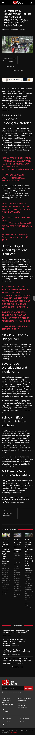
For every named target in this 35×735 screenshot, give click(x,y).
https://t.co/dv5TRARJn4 (16, 223)
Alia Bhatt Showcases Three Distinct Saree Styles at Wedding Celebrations (17, 660)
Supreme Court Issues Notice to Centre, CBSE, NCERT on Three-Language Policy (14, 641)
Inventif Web (13, 732)
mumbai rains (7, 515)
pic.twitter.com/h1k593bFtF (17, 169)
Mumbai (22, 29)
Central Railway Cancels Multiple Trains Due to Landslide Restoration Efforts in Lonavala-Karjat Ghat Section (29, 554)
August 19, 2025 (10, 180)
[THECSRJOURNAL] (17, 2)
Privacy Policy (20, 692)
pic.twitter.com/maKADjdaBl (17, 228)
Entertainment (7, 635)
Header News (5, 29)
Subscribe (28, 688)
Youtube (8, 725)
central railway (7, 513)
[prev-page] (3, 611)
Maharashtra (14, 29)
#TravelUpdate (10, 286)
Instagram (26, 718)
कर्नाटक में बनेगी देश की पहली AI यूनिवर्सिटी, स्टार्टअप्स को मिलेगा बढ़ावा (16, 651)
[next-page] (6, 611)
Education (6, 645)
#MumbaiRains (10, 166)
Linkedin (8, 722)
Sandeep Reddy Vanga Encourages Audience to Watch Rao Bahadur (16, 632)
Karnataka (6, 654)
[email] (13, 688)
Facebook (8, 718)
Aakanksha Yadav (12, 60)
